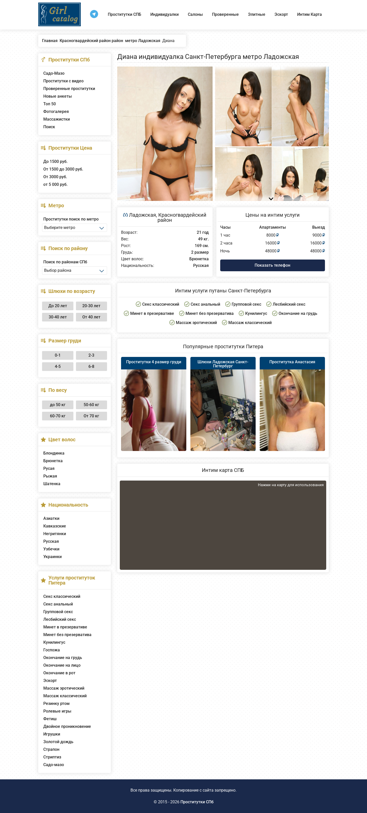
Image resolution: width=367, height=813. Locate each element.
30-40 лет (58, 317)
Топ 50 (49, 103)
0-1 (58, 355)
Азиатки (51, 518)
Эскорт (281, 14)
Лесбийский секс (59, 619)
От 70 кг (91, 416)
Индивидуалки (164, 14)
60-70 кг (57, 416)
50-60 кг (91, 404)
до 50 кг (57, 404)
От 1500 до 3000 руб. (63, 169)
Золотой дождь (58, 741)
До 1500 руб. (55, 161)
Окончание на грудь (62, 657)
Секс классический (61, 596)
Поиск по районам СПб (65, 262)
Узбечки (51, 549)
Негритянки (54, 533)
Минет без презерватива (67, 634)
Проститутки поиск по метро (71, 219)
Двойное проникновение (67, 726)
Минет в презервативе (65, 627)
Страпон (51, 749)
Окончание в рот (59, 672)
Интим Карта (309, 14)
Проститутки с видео (63, 81)
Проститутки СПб (197, 801)
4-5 (58, 366)
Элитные (256, 14)
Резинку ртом (56, 703)
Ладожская (142, 215)
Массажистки (56, 119)
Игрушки (51, 734)
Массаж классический (65, 695)
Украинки (52, 556)
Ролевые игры (57, 711)
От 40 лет (91, 317)
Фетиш (50, 718)
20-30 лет (91, 305)
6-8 (91, 366)
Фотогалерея (56, 111)
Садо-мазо (53, 764)
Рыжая (50, 476)
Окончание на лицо (62, 665)
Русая (49, 468)
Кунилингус (54, 642)
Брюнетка (53, 460)
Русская (51, 541)
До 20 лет (57, 305)
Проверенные (225, 14)
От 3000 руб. (55, 176)
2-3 (91, 355)
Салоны (195, 14)
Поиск (49, 126)
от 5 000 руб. (55, 184)
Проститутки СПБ (124, 14)
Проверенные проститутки (69, 88)
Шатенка (51, 483)
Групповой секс (58, 611)
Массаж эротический (63, 688)
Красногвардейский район (182, 217)
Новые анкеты (57, 96)
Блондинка (53, 453)
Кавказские (54, 526)
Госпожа (51, 650)
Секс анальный (58, 604)
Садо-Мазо (53, 73)
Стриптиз (52, 757)
